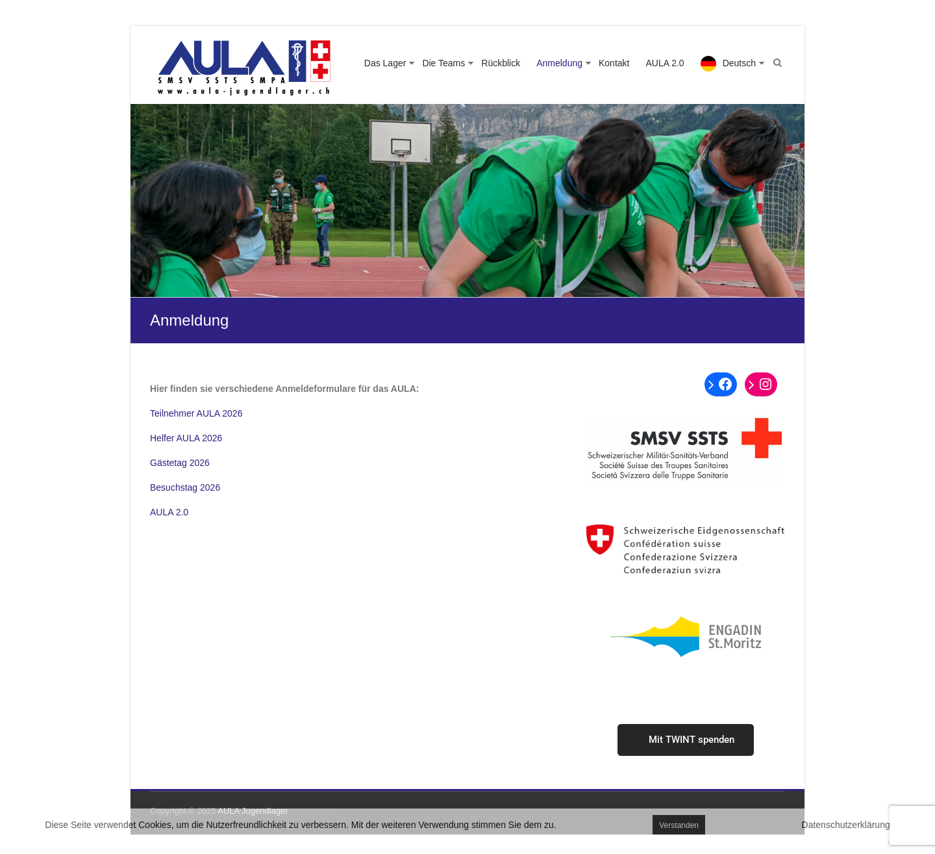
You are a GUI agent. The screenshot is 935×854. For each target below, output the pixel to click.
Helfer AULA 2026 (186, 438)
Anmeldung (559, 63)
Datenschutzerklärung (846, 825)
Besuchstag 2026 (185, 487)
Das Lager (385, 63)
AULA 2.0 (664, 63)
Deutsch (739, 63)
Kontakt (614, 63)
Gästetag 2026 (180, 463)
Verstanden (679, 825)
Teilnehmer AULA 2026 (196, 413)
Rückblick (500, 63)
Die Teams (443, 63)
